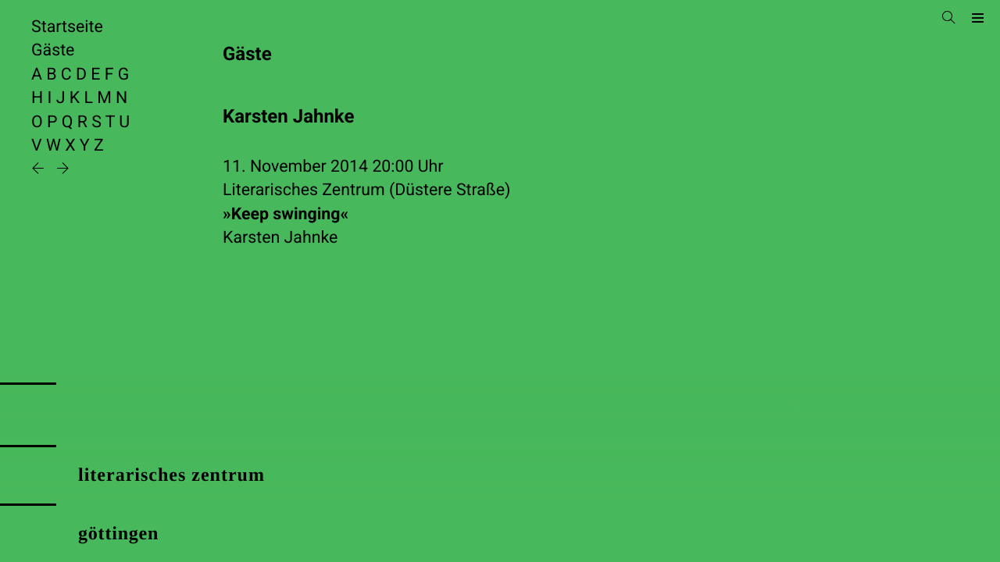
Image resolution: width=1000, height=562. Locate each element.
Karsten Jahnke (280, 237)
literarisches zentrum (171, 475)
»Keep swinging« (285, 214)
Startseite (67, 27)
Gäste (52, 50)
